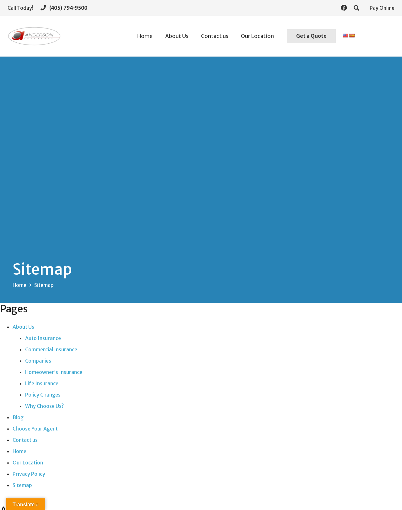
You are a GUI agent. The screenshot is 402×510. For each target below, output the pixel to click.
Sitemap (22, 485)
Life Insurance (41, 383)
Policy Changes (43, 395)
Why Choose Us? (44, 406)
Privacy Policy (29, 474)
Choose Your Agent (35, 428)
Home (19, 451)
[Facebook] (344, 8)
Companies (38, 361)
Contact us (25, 440)
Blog (18, 417)
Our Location (28, 462)
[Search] (356, 8)
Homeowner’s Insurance (53, 372)
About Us (23, 327)
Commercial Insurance (51, 349)
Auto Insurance (43, 338)
